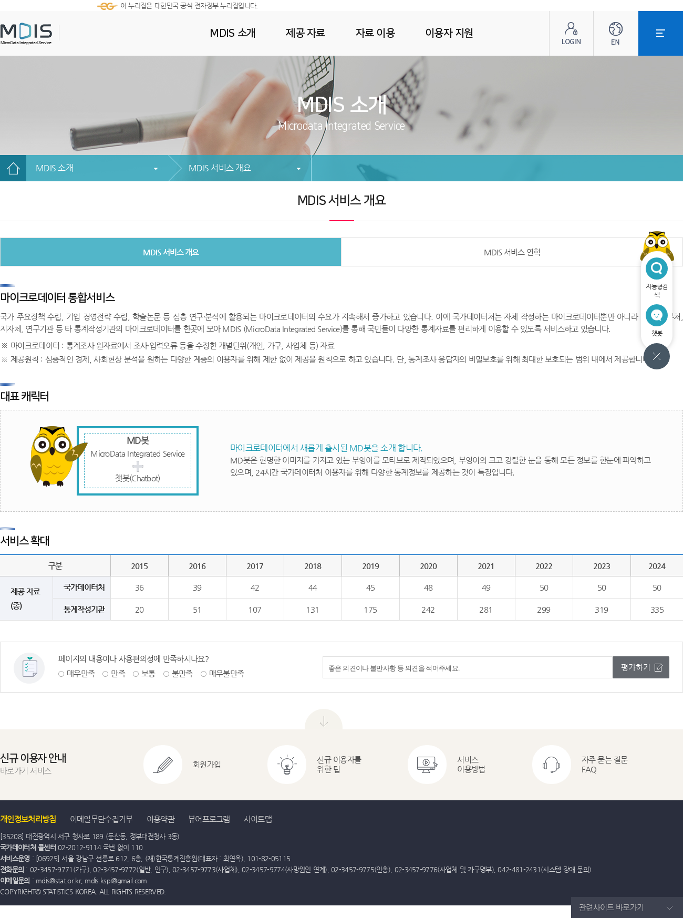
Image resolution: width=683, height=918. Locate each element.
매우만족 (81, 673)
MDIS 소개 (54, 168)
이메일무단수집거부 (101, 818)
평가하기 (635, 667)
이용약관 (160, 818)
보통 (148, 673)
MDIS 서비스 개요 (220, 168)
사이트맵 (258, 818)
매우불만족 (226, 673)
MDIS (52, 34)
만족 (118, 673)
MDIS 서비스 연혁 (512, 251)
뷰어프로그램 (209, 818)
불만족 (182, 673)
